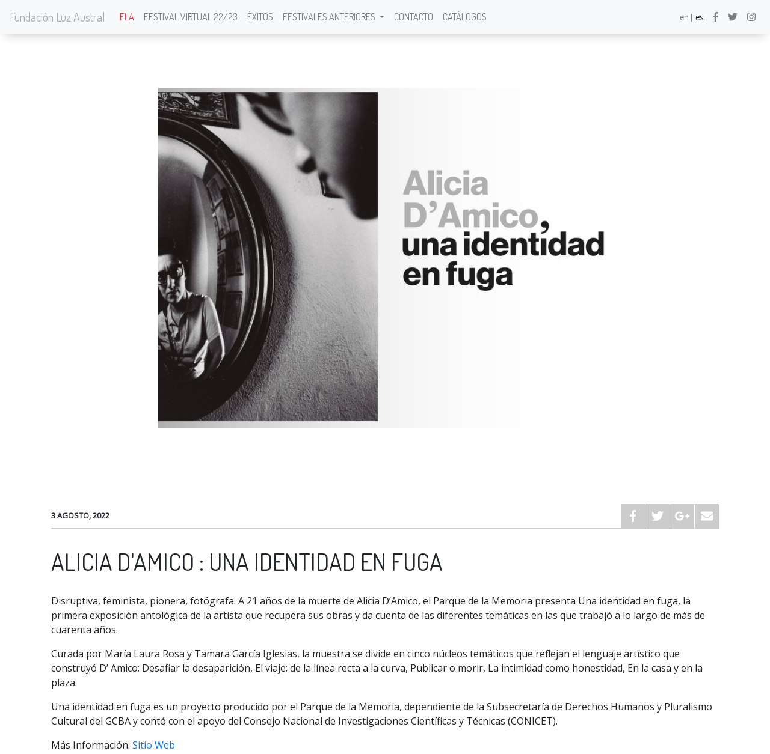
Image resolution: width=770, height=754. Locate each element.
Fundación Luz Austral (57, 17)
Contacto (413, 17)
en (684, 17)
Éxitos (260, 17)
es (699, 17)
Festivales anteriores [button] (330, 17)
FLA (127, 17)
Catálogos (465, 17)
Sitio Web (153, 745)
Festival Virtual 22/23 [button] (191, 17)
